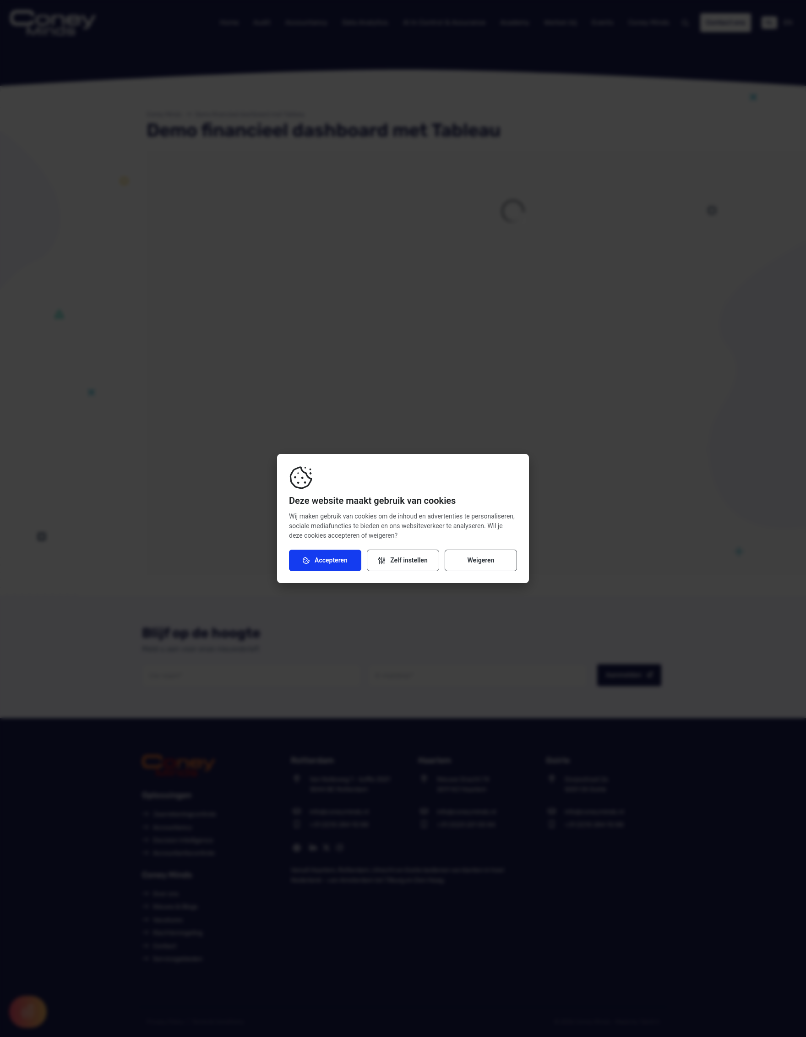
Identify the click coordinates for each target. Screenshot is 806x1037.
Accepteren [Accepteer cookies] (325, 560)
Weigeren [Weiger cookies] (480, 560)
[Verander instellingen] (403, 560)
